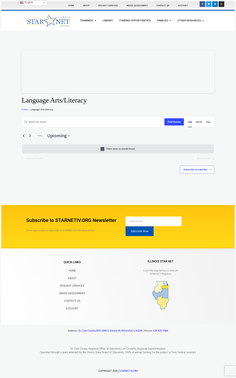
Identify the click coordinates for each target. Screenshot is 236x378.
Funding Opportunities (134, 20)
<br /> (118, 71)
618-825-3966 (160, 330)
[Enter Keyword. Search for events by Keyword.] (93, 122)
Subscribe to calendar (195, 169)
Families (164, 20)
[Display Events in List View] (190, 122)
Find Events (174, 122)
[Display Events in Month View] (199, 122)
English (26, 3)
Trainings (88, 20)
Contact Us (162, 5)
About (86, 5)
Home (71, 5)
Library (108, 20)
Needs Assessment (137, 5)
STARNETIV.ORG (128, 370)
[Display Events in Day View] (208, 122)
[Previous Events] (24, 136)
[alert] (118, 148)
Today (39, 136)
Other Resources (190, 20)
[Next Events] (30, 136)
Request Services (108, 5)
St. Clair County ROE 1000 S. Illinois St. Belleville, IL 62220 (110, 330)
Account (183, 5)
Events (25, 109)
